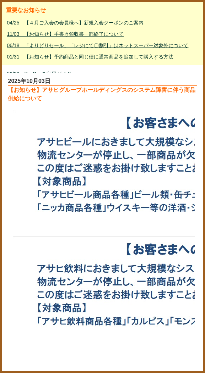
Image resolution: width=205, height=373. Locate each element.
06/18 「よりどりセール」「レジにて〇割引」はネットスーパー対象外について (97, 45)
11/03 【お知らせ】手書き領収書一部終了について (65, 34)
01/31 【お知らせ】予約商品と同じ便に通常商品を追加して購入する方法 (90, 57)
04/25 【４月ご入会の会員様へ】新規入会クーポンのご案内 (75, 23)
